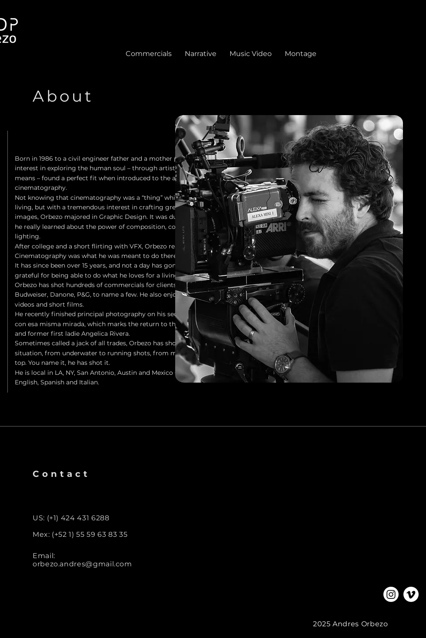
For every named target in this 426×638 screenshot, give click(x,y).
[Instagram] (391, 594)
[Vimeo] (411, 594)
